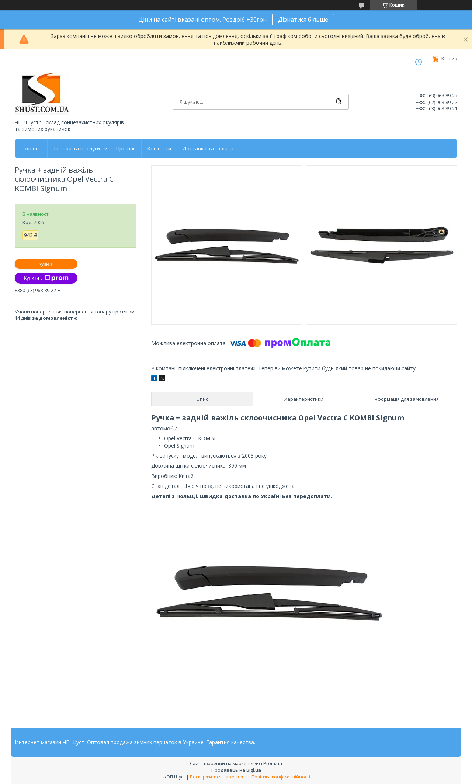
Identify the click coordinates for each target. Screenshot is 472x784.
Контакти (159, 148)
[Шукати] (338, 102)
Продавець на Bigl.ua (236, 770)
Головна (31, 148)
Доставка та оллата (208, 148)
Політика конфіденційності (280, 777)
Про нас (126, 148)
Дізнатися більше (303, 19)
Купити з (46, 278)
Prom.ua (272, 763)
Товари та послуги (76, 148)
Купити (46, 264)
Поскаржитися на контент (218, 777)
